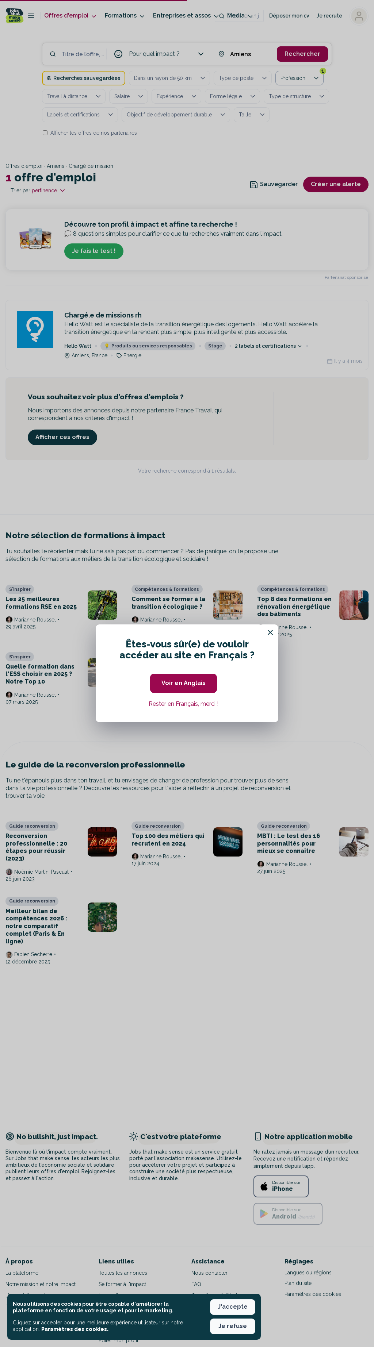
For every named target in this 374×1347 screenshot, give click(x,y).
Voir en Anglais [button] (183, 683)
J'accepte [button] (233, 1306)
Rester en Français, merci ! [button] (183, 703)
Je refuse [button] (232, 1326)
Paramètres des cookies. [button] (74, 1329)
